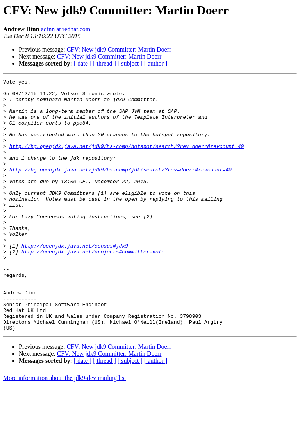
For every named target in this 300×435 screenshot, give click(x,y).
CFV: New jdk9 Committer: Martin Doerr (119, 49)
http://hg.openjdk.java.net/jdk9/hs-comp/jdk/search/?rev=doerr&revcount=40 (120, 188)
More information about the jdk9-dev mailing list (64, 428)
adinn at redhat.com (66, 29)
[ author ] (156, 63)
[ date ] (82, 63)
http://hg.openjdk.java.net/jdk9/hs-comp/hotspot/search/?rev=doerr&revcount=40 (126, 160)
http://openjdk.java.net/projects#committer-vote (93, 286)
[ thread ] (104, 63)
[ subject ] (130, 63)
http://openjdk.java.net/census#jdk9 (74, 279)
